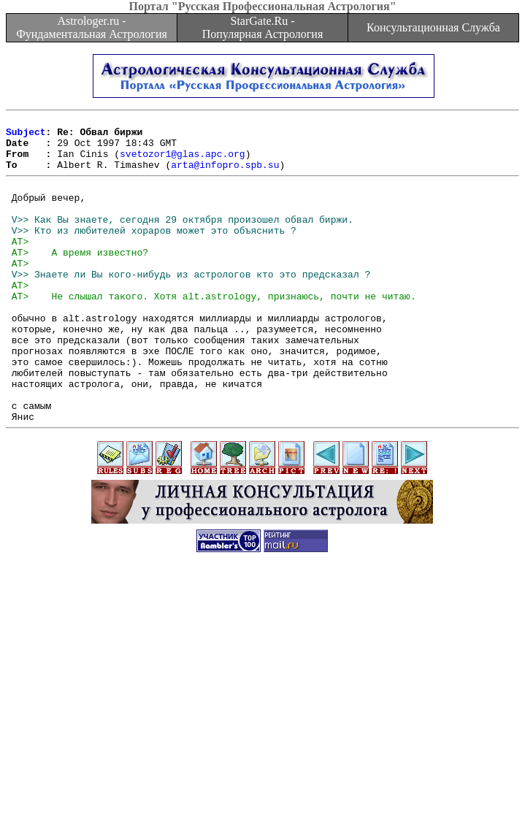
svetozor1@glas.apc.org (182, 162)
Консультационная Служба (433, 27)
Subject (26, 135)
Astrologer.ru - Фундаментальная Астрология (91, 27)
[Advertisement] (265, 724)
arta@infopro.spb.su (225, 175)
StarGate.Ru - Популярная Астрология (262, 27)
